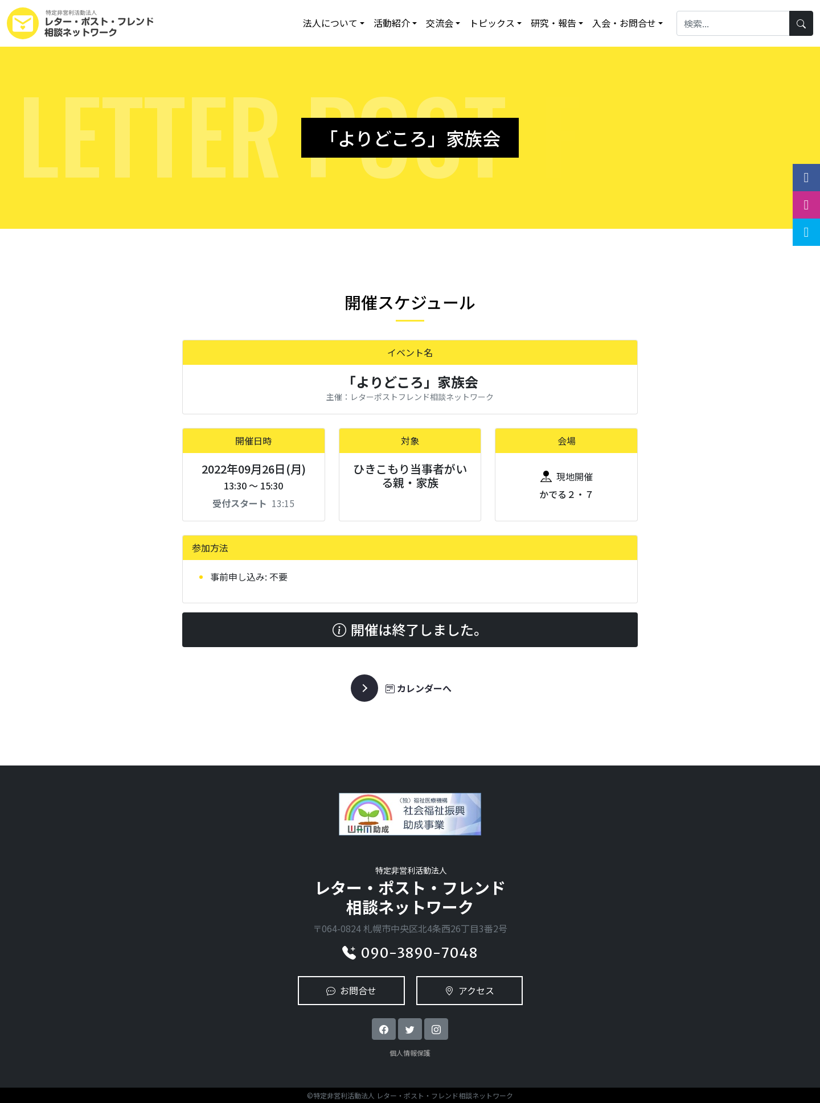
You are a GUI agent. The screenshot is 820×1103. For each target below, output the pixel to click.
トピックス (492, 23)
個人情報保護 (410, 1052)
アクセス (469, 990)
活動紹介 (392, 23)
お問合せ (351, 990)
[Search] (733, 23)
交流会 (439, 23)
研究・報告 (553, 23)
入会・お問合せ (624, 23)
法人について (330, 23)
